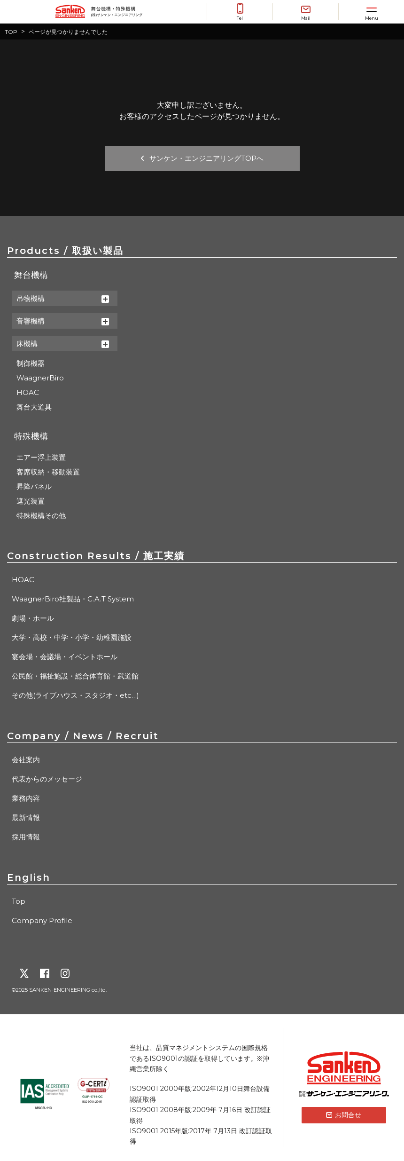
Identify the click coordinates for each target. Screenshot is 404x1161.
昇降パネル (34, 486)
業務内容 (26, 798)
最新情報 (26, 817)
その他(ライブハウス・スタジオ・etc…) (75, 695)
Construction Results (96, 555)
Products (65, 250)
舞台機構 (31, 275)
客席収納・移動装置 (48, 471)
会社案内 (26, 759)
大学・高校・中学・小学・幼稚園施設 (72, 637)
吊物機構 (62, 298)
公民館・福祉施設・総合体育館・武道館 (75, 675)
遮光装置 (30, 501)
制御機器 (30, 363)
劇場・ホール (33, 618)
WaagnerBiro (40, 377)
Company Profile (42, 920)
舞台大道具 (34, 407)
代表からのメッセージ (47, 778)
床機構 (62, 343)
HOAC (27, 392)
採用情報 (26, 836)
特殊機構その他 (41, 515)
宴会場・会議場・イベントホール (64, 656)
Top (18, 901)
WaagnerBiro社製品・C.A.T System (73, 598)
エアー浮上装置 (41, 457)
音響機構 (62, 320)
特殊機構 (31, 436)
